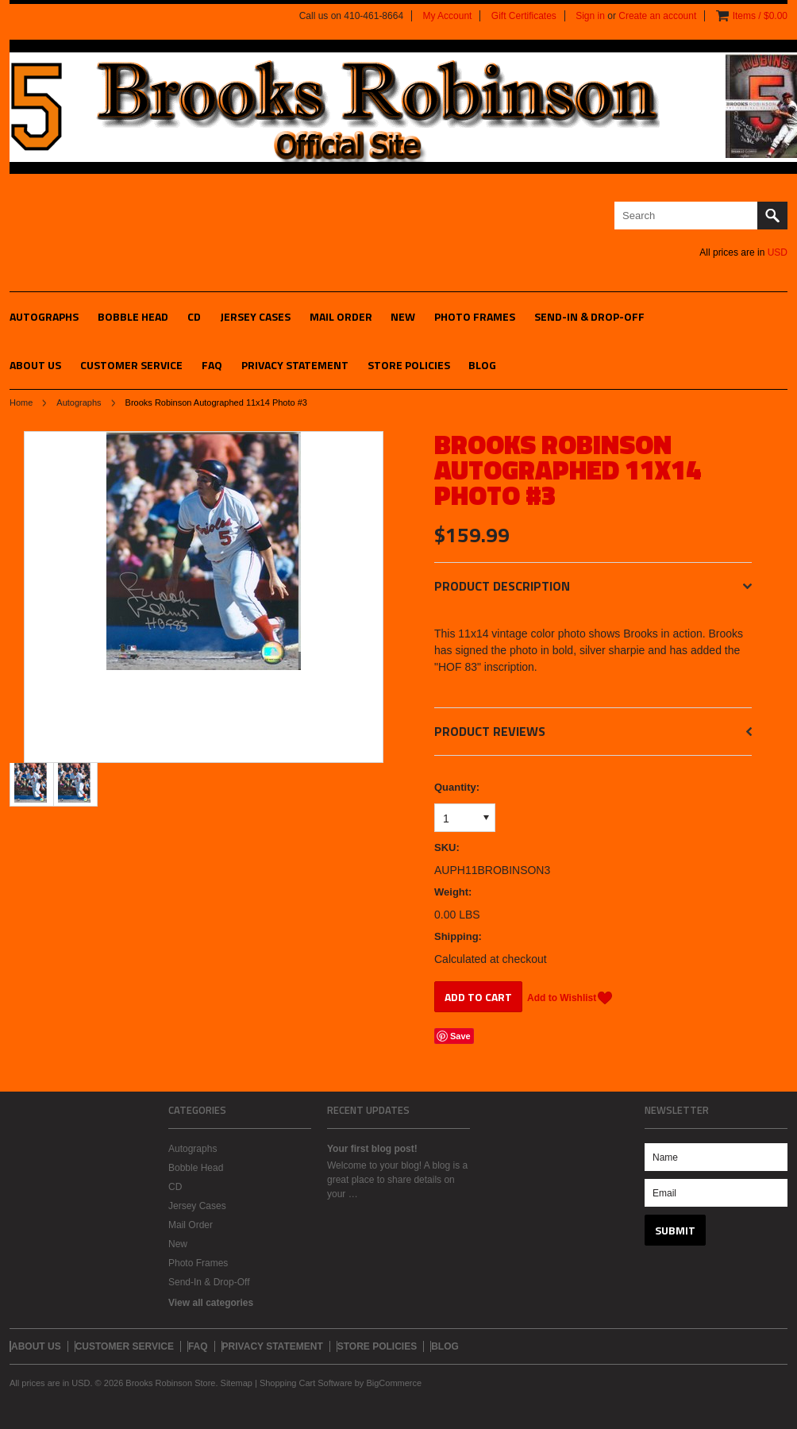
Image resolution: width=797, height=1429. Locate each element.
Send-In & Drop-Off (589, 316)
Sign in (590, 15)
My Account (447, 15)
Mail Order (341, 316)
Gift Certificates (523, 15)
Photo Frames (474, 316)
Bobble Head (133, 316)
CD (194, 316)
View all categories (210, 1302)
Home (21, 402)
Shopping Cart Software (306, 1383)
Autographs (44, 316)
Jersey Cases (255, 316)
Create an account (657, 15)
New (403, 316)
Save (460, 1036)
